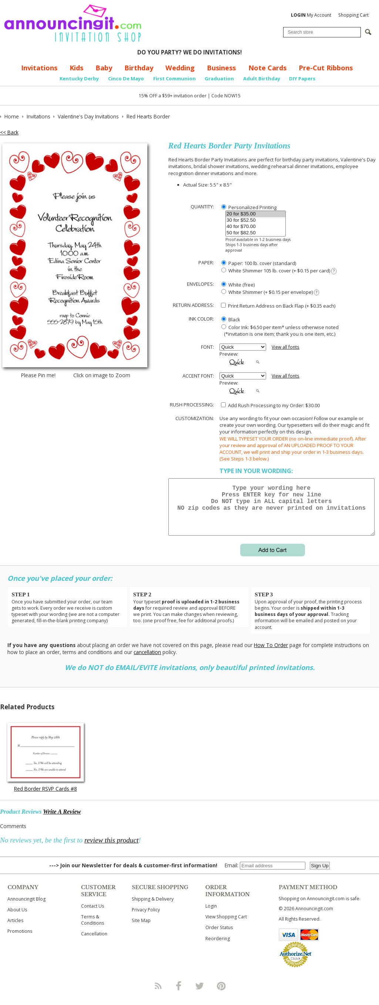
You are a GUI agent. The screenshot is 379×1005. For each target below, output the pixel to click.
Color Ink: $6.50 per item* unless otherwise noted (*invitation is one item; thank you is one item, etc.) (279, 330)
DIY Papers (302, 78)
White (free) (238, 284)
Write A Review (62, 820)
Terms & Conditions (92, 928)
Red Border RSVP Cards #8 (45, 797)
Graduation (219, 78)
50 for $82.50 (255, 233)
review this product (111, 849)
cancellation (147, 660)
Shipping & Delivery (153, 908)
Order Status (219, 936)
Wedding (180, 67)
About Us (17, 918)
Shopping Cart (353, 15)
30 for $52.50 (255, 220)
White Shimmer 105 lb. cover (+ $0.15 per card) (278, 270)
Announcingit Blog (26, 908)
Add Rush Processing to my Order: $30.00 (270, 405)
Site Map (141, 929)
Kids (76, 67)
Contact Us (92, 915)
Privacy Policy (146, 918)
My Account (311, 15)
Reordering (217, 947)
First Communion (174, 78)
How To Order (271, 653)
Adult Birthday (261, 78)
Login (211, 915)
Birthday (138, 67)
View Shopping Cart (226, 925)
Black (230, 319)
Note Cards (267, 67)
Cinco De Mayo (126, 78)
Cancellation (94, 942)
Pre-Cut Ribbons (326, 67)
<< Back (9, 132)
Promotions (19, 940)
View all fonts (285, 347)
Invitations (39, 67)
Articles (15, 929)
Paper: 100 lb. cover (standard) (258, 263)
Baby (103, 67)
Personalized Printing (248, 207)
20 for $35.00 (255, 214)
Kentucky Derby (79, 78)
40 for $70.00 (255, 227)
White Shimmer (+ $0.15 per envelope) (270, 292)
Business (221, 67)
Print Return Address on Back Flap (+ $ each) (278, 305)
